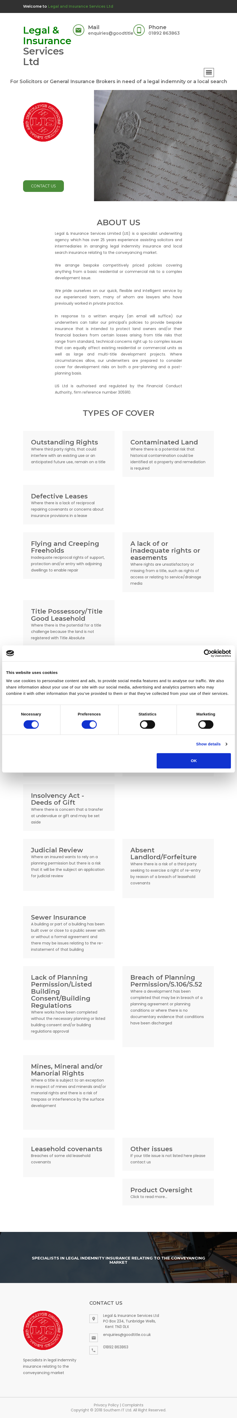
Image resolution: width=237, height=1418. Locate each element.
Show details (208, 744)
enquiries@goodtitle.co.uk (117, 33)
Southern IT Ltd (117, 1410)
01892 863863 (164, 33)
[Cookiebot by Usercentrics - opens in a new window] (208, 653)
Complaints (132, 1405)
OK (194, 760)
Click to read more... (148, 1196)
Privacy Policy (106, 1405)
